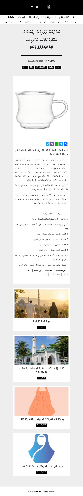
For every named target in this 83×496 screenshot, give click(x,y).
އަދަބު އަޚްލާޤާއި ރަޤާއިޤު (71, 21)
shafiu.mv (37, 491)
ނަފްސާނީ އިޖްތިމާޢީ (55, 21)
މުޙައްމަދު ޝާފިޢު (50, 61)
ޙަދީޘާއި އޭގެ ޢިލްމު (48, 17)
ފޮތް (6, 21)
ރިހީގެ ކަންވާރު (37, 270)
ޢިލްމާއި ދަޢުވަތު (29, 21)
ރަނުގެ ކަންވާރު (48, 270)
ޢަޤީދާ (74, 17)
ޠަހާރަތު (24, 67)
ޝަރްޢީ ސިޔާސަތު (16, 21)
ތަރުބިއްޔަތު (11, 17)
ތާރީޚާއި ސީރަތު (42, 21)
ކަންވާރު (58, 67)
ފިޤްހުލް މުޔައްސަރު (55, 275)
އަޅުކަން (51, 67)
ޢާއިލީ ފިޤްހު (21, 17)
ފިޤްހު (31, 67)
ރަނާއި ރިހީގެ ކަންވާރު (61, 270)
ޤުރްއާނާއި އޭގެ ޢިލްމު (63, 17)
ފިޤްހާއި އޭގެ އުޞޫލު (34, 17)
